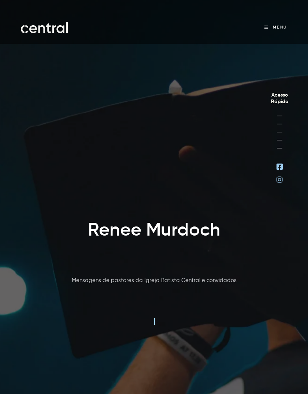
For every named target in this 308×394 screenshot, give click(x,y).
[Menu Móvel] (275, 27)
